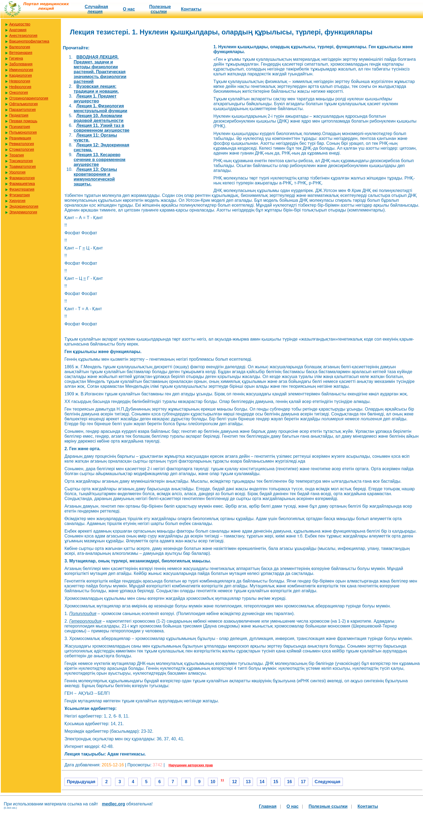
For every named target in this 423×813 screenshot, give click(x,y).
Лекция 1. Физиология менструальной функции (100, 108)
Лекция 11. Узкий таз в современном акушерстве (101, 128)
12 (234, 781)
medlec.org (113, 804)
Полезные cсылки (160, 9)
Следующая (327, 781)
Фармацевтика (22, 183)
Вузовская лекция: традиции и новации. (96, 89)
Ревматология (21, 144)
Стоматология (21, 149)
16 (289, 781)
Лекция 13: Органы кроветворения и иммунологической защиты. (95, 176)
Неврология (19, 81)
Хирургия (17, 201)
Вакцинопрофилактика (29, 41)
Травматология (22, 166)
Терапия (16, 155)
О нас (129, 9)
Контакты (191, 9)
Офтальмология (23, 104)
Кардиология (20, 75)
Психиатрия (19, 126)
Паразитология (22, 109)
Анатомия (18, 30)
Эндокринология (23, 206)
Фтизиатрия (19, 195)
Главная (267, 806)
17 (303, 781)
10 (212, 781)
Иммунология (21, 70)
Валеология (19, 47)
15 (275, 781)
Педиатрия (18, 115)
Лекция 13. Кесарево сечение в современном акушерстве (99, 159)
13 (248, 781)
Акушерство (19, 24)
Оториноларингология (28, 98)
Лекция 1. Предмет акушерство (95, 98)
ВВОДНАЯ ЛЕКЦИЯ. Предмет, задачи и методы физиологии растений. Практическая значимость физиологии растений (100, 69)
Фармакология (22, 178)
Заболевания (20, 64)
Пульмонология (23, 132)
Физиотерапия (21, 189)
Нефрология (20, 87)
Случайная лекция (96, 9)
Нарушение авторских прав (191, 765)
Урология (17, 172)
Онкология (18, 92)
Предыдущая (81, 781)
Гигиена (16, 58)
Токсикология (21, 161)
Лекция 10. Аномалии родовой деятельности (98, 118)
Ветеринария (20, 52)
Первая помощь (23, 121)
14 (261, 781)
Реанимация (20, 138)
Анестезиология (23, 35)
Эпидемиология (23, 212)
